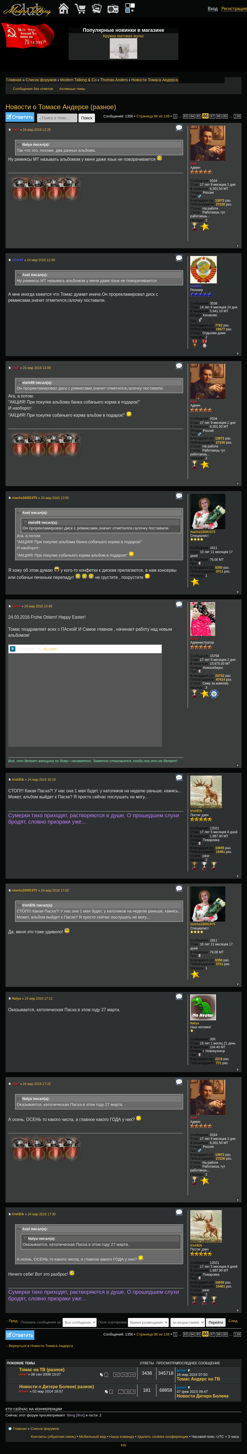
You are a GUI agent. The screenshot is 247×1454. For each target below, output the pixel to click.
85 (198, 116)
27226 (220, 204)
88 (218, 116)
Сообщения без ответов (33, 89)
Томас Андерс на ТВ (198, 1379)
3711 (219, 571)
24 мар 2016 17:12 (39, 999)
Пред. (13, 1321)
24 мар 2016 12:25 (37, 130)
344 (132, 1374)
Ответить (19, 117)
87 (212, 116)
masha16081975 (24, 498)
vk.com (50, 649)
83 (185, 116)
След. (233, 1321)
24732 (219, 676)
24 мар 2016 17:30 (42, 1214)
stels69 (17, 260)
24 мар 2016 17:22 (37, 1084)
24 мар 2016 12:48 (41, 260)
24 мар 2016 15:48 (38, 606)
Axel (15, 130)
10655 (219, 848)
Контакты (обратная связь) (53, 1437)
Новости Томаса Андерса (154, 80)
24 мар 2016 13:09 (37, 368)
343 (124, 1374)
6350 (219, 568)
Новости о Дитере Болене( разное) (56, 1386)
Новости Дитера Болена (203, 1396)
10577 (220, 329)
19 (132, 1391)
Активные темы (72, 89)
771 (218, 1063)
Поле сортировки (133, 1322)
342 (116, 1374)
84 (192, 116)
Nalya (16, 999)
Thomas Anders (114, 80)
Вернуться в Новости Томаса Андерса (41, 1346)
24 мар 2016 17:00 (55, 890)
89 (225, 116)
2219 (219, 1059)
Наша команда (121, 1437)
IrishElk (18, 780)
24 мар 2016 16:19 (42, 780)
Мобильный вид (238, 80)
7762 (219, 325)
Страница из (153, 116)
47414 (220, 679)
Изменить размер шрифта (230, 80)
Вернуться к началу (237, 245)
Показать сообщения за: (59, 1322)
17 (120, 1391)
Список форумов (41, 80)
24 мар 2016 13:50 (55, 498)
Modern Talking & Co (78, 80)
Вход (213, 8)
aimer (181, 1370)
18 (126, 1391)
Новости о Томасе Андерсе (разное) (60, 107)
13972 (219, 200)
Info (123, 1445)
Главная (13, 80)
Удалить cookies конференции (162, 1437)
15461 (220, 852)
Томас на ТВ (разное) (41, 1369)
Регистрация (234, 8)
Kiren (16, 606)
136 (237, 116)
